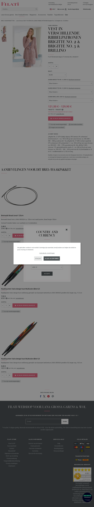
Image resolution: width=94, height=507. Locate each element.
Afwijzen (38, 258)
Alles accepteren (52, 258)
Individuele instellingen (47, 253)
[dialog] (47, 253)
